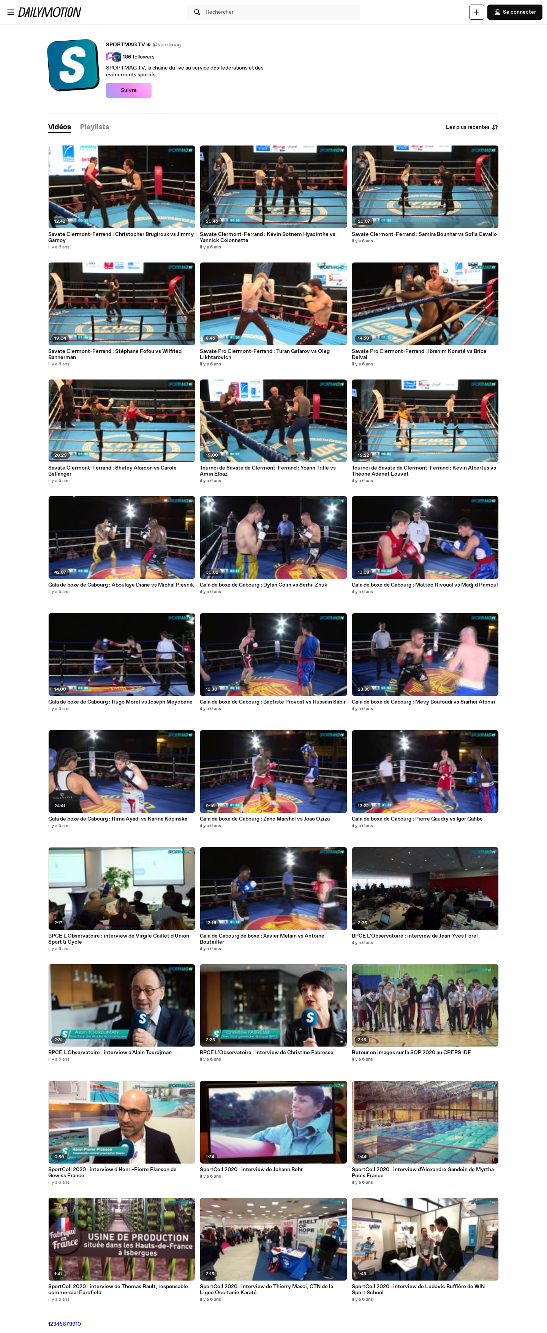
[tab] (59, 127)
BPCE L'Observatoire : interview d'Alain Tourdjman (110, 1053)
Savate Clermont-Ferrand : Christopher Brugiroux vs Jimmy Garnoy (121, 237)
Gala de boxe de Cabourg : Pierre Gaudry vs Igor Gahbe (417, 819)
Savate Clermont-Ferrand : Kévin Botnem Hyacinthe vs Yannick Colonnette (267, 237)
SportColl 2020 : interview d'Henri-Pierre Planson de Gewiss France (112, 1173)
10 (78, 1324)
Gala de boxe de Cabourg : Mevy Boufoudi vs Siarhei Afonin (423, 702)
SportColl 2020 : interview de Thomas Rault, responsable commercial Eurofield (118, 1290)
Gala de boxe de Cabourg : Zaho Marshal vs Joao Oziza (265, 819)
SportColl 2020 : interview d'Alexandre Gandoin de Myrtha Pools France (423, 1173)
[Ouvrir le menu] (11, 12)
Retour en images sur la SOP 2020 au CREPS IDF (411, 1053)
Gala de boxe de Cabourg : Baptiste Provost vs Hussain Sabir (273, 702)
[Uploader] (476, 12)
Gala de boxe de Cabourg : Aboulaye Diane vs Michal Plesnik (121, 585)
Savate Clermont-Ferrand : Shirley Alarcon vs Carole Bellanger (112, 471)
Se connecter (515, 12)
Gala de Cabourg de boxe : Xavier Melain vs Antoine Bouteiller (262, 939)
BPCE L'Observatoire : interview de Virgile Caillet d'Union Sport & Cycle (118, 939)
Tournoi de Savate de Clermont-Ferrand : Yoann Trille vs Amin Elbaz (268, 471)
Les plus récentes (472, 127)
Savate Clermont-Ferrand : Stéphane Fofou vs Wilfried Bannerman (115, 354)
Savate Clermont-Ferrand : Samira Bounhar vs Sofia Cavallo (424, 234)
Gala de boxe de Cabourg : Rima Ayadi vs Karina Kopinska (117, 819)
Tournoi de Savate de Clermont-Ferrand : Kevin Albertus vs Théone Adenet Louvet (424, 471)
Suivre (129, 90)
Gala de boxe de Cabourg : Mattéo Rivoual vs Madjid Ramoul (425, 585)
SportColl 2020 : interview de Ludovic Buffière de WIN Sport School (418, 1290)
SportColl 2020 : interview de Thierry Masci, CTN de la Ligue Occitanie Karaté (266, 1290)
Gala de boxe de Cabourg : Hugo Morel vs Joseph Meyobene (120, 702)
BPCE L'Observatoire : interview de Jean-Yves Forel (415, 936)
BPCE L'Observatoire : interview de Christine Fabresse (267, 1053)
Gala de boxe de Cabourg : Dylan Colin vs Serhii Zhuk (263, 585)
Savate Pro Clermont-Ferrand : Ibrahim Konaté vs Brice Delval (419, 354)
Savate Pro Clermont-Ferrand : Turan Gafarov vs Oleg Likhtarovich (265, 354)
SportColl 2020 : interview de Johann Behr (251, 1170)
